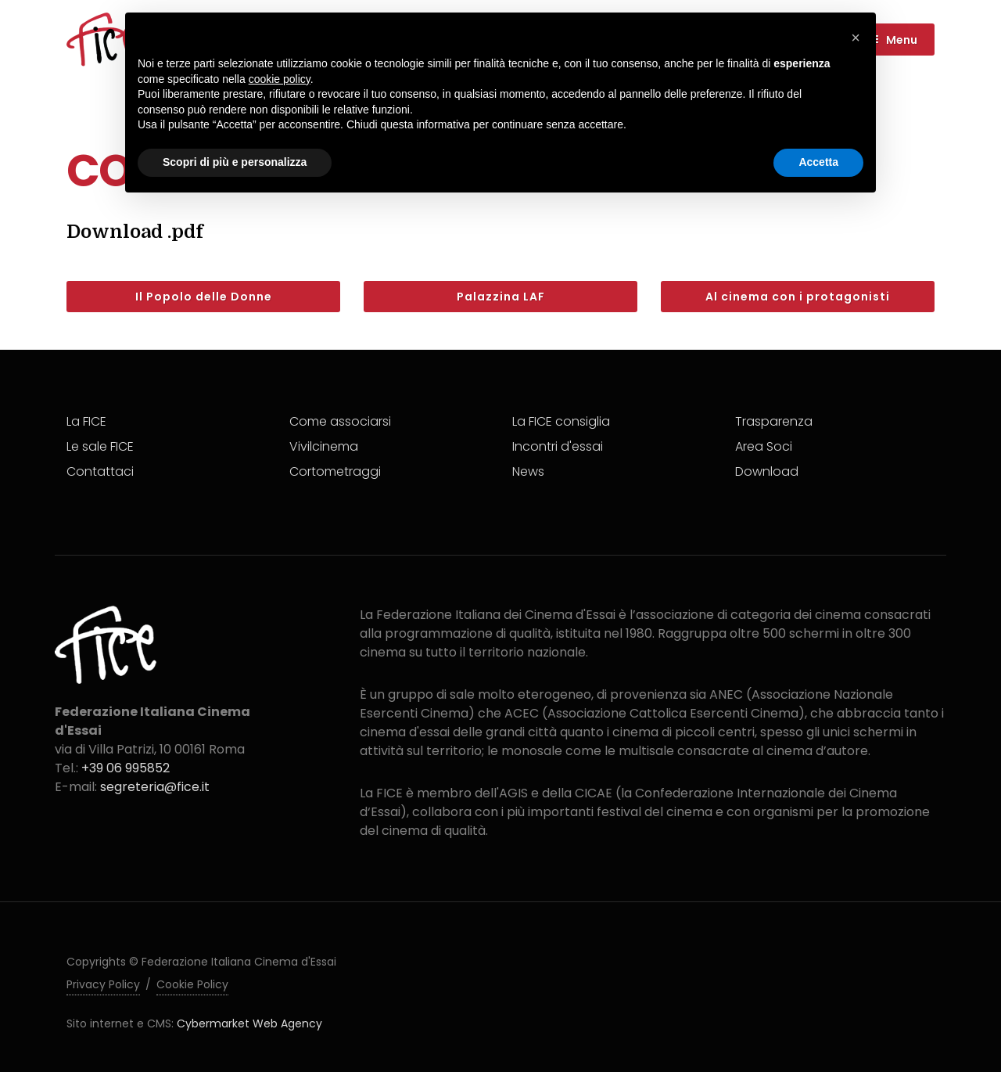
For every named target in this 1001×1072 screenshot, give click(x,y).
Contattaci (100, 471)
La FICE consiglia (561, 421)
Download (766, 471)
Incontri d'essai (557, 446)
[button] (855, 37)
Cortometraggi (335, 471)
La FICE (86, 421)
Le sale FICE (100, 446)
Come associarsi (340, 421)
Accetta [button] (818, 162)
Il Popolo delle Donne (203, 296)
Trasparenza (774, 421)
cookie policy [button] (279, 79)
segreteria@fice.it (155, 787)
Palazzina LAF (501, 296)
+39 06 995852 (125, 768)
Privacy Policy (103, 984)
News (528, 471)
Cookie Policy (192, 984)
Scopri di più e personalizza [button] (235, 162)
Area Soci (763, 446)
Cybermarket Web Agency (249, 1023)
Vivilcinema (323, 446)
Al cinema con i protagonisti (797, 296)
